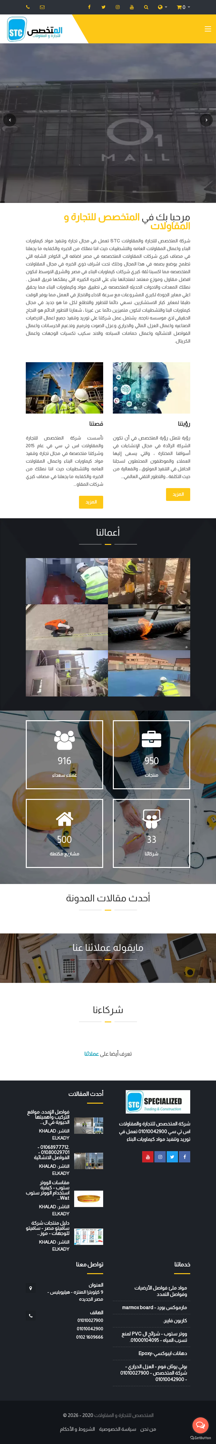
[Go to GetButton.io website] (200, 1438)
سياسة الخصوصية (117, 1429)
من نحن (148, 1429)
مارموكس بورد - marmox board (154, 1307)
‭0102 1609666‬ (89, 1337)
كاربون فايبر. (175, 1320)
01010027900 (90, 1320)
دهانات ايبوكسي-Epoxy (162, 1353)
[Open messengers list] (200, 1425)
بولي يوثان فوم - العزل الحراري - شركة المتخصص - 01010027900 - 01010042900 (153, 1373)
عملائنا (91, 1054)
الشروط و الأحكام (77, 1429)
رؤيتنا (184, 424)
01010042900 (90, 1328)
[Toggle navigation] (208, 30)
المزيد (178, 494)
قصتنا (96, 424)
